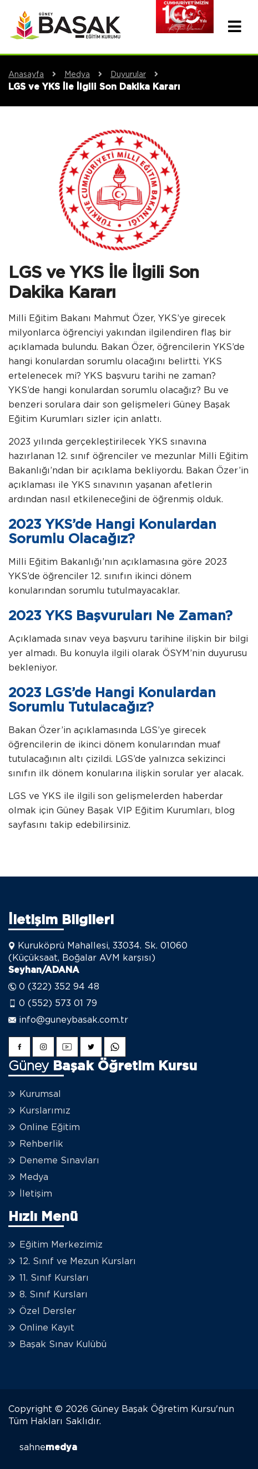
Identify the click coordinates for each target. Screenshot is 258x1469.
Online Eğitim (49, 1127)
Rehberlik (41, 1144)
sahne (48, 1447)
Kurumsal (40, 1094)
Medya (87, 74)
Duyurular (138, 74)
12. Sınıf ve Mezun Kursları (77, 1261)
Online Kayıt (46, 1327)
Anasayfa (36, 74)
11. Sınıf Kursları (54, 1278)
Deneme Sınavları (59, 1160)
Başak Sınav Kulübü (63, 1344)
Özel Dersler (47, 1311)
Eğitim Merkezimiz (61, 1244)
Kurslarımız (44, 1110)
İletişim (35, 1193)
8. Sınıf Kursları (53, 1294)
